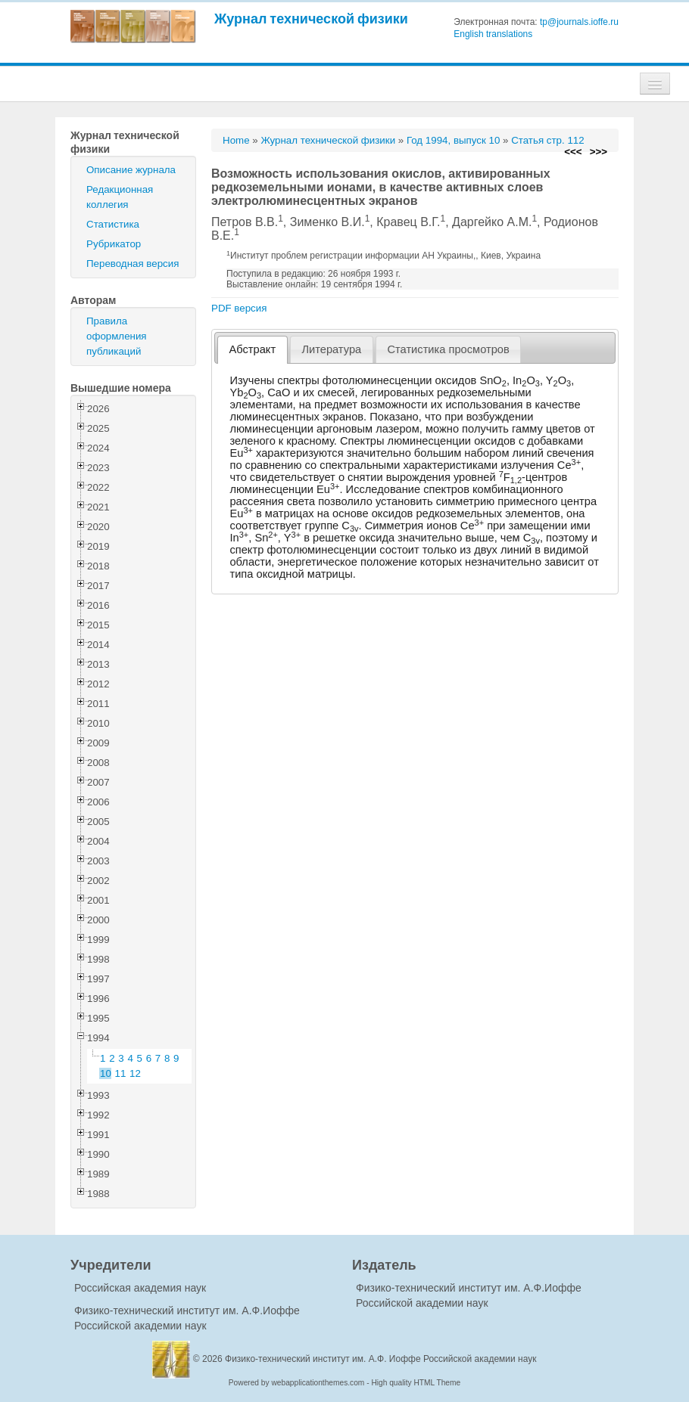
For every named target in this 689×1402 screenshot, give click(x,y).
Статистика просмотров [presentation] (448, 349)
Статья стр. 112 (548, 140)
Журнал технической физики (311, 18)
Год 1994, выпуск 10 (453, 140)
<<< (572, 151)
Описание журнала (131, 169)
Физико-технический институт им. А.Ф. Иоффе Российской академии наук (381, 1359)
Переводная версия (132, 263)
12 (135, 1073)
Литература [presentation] (331, 349)
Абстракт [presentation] (252, 349)
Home (236, 140)
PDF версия (239, 308)
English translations (493, 34)
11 (120, 1073)
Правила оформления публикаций (116, 336)
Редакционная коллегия (119, 197)
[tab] (252, 350)
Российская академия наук (140, 1288)
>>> (598, 151)
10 (105, 1073)
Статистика (112, 224)
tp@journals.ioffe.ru (579, 22)
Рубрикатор (113, 244)
